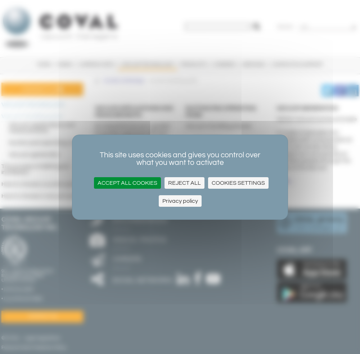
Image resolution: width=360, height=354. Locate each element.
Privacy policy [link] (180, 201)
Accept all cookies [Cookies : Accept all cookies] (127, 183)
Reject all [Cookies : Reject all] (184, 183)
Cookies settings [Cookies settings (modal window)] (238, 183)
